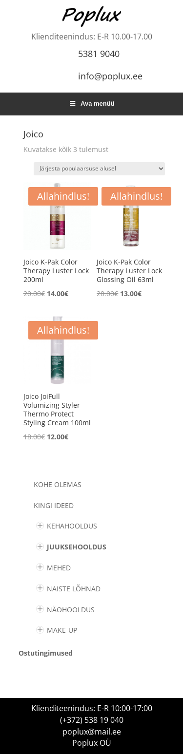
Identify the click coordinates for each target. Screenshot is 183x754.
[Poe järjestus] (99, 168)
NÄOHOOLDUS (71, 609)
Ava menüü (91, 103)
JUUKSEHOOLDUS (76, 546)
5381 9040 (99, 53)
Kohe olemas (57, 484)
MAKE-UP (62, 630)
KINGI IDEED (54, 505)
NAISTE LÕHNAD (74, 588)
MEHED (59, 567)
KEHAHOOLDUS (72, 525)
